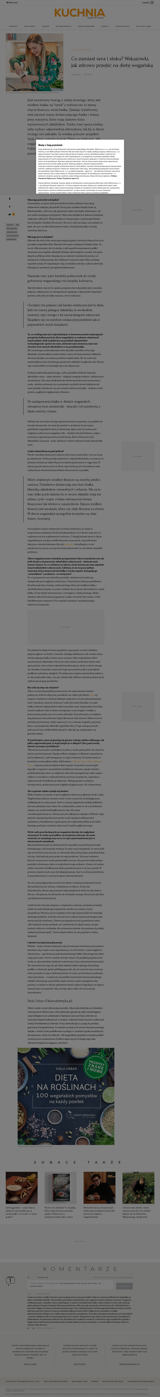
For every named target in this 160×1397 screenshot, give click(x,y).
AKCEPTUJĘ (114, 189)
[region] (80, 166)
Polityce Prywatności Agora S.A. (68, 178)
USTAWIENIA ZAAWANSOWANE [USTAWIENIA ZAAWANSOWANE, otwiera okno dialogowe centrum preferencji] (52, 189)
